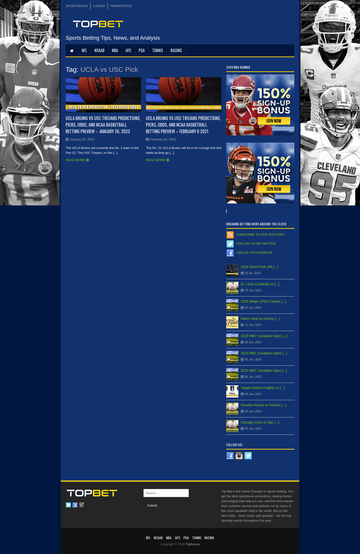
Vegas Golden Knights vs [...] (263, 388)
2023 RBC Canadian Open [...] (264, 336)
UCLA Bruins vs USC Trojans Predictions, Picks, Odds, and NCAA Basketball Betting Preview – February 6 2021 (183, 124)
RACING (176, 50)
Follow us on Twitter (256, 243)
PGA (142, 50)
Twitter (68, 505)
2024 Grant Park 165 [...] (259, 267)
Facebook (75, 505)
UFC (128, 50)
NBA (115, 50)
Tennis (157, 50)
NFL (84, 50)
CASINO (99, 6)
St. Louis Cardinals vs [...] (260, 284)
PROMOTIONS (121, 6)
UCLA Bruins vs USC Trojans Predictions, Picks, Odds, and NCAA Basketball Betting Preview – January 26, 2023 (103, 124)
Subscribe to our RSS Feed (260, 234)
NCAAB (99, 50)
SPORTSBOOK (77, 6)
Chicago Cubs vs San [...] (260, 422)
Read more (75, 160)
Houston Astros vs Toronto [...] (263, 405)
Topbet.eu (193, 544)
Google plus (81, 505)
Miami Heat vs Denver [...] (260, 319)
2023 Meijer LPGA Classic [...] (263, 301)
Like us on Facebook (254, 252)
